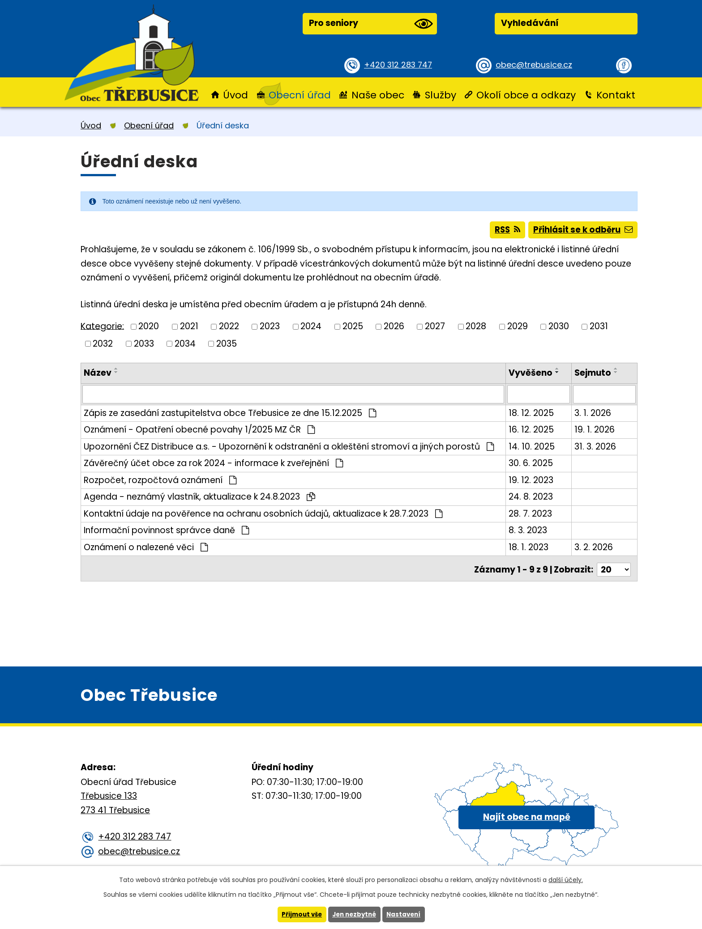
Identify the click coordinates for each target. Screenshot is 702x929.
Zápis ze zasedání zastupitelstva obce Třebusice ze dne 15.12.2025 (230, 415)
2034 (185, 346)
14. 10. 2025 (532, 449)
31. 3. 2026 (595, 449)
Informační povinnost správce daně (166, 533)
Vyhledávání (530, 23)
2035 (226, 346)
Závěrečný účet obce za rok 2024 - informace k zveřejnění (213, 466)
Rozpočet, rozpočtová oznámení (160, 482)
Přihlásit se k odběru (581, 231)
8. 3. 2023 (528, 533)
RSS (501, 231)
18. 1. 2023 (529, 549)
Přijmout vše (299, 914)
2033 (144, 346)
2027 (435, 329)
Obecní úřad (300, 95)
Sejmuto (593, 376)
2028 (476, 329)
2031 (599, 329)
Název (97, 376)
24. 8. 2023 (531, 499)
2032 (103, 346)
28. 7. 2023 (531, 516)
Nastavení (406, 914)
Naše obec (377, 95)
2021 (189, 329)
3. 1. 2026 (593, 415)
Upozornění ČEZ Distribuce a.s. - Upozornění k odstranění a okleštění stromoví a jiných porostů (289, 449)
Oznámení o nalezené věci (146, 549)
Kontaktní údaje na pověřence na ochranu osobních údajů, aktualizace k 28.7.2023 (263, 516)
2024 (310, 329)
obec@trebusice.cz (537, 65)
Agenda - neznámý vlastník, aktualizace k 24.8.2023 (199, 499)
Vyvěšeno (531, 376)
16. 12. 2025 (532, 432)
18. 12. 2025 (532, 415)
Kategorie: (102, 329)
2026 (394, 329)
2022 (229, 329)
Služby (440, 95)
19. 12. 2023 (531, 482)
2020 (148, 329)
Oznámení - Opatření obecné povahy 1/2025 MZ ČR (199, 432)
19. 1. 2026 (595, 432)
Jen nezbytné (354, 914)
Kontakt (615, 95)
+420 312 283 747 (400, 65)
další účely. (565, 879)
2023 (270, 329)
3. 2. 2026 (594, 549)
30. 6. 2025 (531, 466)
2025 (352, 329)
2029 (517, 329)
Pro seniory (370, 23)
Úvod (235, 95)
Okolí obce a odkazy (526, 95)
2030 (558, 329)
